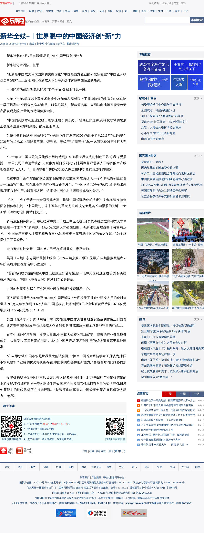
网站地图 (108, 477)
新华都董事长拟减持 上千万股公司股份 (162, 420)
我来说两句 (73, 43)
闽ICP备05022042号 (69, 482)
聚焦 (62, 21)
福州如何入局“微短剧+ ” (156, 377)
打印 (85, 451)
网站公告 (119, 477)
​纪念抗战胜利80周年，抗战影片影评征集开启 (169, 371)
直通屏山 (21, 11)
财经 (159, 466)
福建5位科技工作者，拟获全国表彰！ (164, 121)
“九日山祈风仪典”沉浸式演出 (188, 276)
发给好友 (101, 451)
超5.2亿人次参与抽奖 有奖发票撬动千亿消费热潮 (172, 184)
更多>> (198, 98)
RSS (183, 3)
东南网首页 (6, 3)
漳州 (152, 11)
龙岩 (160, 11)
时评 (39, 11)
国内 (84, 11)
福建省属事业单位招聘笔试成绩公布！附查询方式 (168, 415)
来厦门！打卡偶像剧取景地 (158, 337)
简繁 (176, 3)
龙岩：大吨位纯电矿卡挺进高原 (161, 127)
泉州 (143, 11)
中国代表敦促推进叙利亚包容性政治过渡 (167, 179)
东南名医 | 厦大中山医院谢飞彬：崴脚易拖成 (165, 434)
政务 (33, 466)
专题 (101, 11)
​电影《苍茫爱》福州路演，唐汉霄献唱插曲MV (170, 359)
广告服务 (96, 477)
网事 (110, 11)
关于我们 (85, 477)
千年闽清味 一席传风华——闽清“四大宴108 (164, 444)
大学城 (49, 11)
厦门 (126, 11)
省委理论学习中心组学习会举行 (161, 104)
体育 (76, 11)
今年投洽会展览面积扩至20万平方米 (160, 439)
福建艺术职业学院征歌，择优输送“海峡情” (168, 325)
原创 (7, 466)
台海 (59, 11)
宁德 (169, 11)
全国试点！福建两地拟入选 (158, 110)
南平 (177, 11)
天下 (54, 21)
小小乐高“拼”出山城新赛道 (158, 133)
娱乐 (67, 11)
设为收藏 (166, 3)
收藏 (91, 451)
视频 (109, 466)
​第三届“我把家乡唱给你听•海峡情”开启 (165, 331)
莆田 (135, 11)
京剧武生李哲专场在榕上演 (158, 354)
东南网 (45, 21)
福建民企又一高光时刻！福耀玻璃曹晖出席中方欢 (168, 400)
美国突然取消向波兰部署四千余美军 (164, 190)
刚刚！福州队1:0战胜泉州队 (153, 244)
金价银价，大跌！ (152, 162)
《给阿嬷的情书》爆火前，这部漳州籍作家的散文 (168, 410)
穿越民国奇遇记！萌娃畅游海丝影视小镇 (167, 365)
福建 (31, 11)
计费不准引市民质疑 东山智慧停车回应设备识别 (167, 405)
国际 (93, 11)
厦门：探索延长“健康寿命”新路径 (162, 116)
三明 (185, 11)
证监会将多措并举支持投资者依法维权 (165, 196)
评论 (121, 466)
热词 (20, 466)
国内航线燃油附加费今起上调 (159, 167)
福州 (118, 11)
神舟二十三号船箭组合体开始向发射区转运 (168, 173)
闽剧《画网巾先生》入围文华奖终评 (164, 342)
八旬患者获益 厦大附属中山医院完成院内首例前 (167, 425)
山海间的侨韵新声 (152, 138)
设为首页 (154, 3)
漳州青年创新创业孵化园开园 (157, 429)
